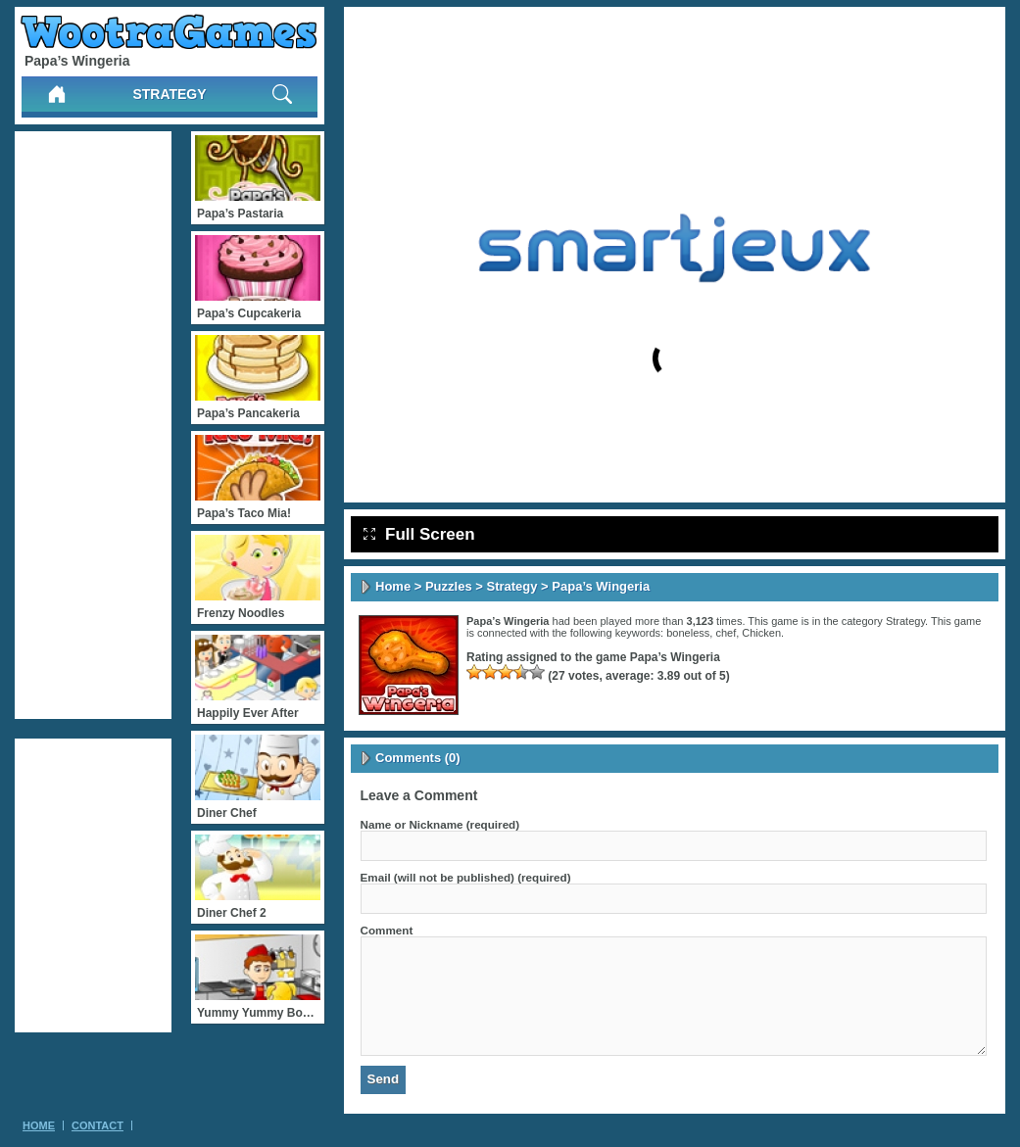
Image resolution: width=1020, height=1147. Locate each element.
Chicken (761, 633)
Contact (97, 1125)
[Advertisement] (93, 425)
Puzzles (448, 586)
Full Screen (419, 534)
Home (393, 586)
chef (725, 633)
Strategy (169, 94)
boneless (687, 633)
